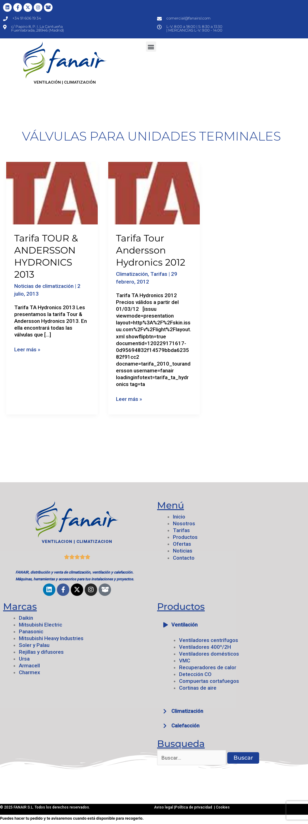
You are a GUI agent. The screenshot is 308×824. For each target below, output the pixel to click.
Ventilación (184, 625)
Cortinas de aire (197, 688)
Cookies (223, 807)
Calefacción (185, 725)
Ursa (24, 659)
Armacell (29, 665)
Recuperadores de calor (207, 667)
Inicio (179, 517)
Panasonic (31, 631)
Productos (185, 537)
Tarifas (158, 274)
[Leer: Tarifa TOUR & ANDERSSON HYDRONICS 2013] (52, 192)
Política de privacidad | (195, 807)
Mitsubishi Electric (40, 625)
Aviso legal (164, 807)
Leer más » (27, 349)
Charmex (29, 672)
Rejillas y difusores (41, 652)
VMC (184, 660)
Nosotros (184, 523)
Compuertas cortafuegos (209, 681)
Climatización (132, 274)
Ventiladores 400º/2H (205, 647)
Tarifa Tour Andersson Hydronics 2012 (150, 250)
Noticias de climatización (44, 286)
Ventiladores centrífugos (208, 640)
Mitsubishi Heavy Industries (51, 638)
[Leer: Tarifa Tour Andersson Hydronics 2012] (154, 192)
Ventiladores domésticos (209, 654)
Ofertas (182, 544)
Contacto (184, 558)
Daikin (26, 618)
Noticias (182, 551)
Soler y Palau (34, 645)
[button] (151, 46)
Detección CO (195, 674)
